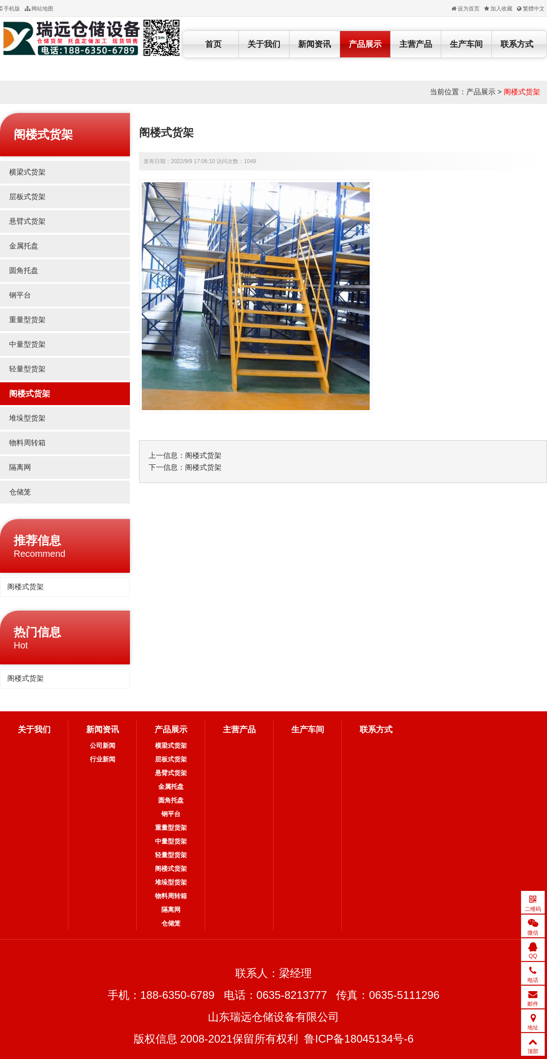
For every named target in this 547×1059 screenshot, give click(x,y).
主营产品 (415, 44)
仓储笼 (20, 492)
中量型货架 (27, 344)
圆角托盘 (23, 270)
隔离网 (20, 467)
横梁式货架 (27, 172)
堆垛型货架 (27, 418)
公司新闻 (102, 745)
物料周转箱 (27, 443)
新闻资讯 (314, 44)
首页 (213, 44)
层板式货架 (27, 196)
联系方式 (517, 44)
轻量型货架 (27, 369)
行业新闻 (102, 759)
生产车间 (466, 44)
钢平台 (20, 295)
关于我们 (264, 44)
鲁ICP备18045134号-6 (358, 1039)
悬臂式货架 (27, 221)
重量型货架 (27, 320)
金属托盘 (23, 246)
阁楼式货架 (522, 92)
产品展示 (365, 44)
